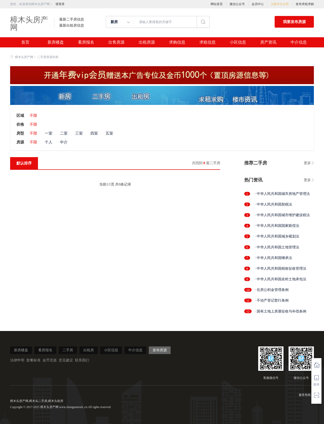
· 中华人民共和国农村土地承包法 (280, 279)
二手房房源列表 (47, 57)
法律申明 (17, 360)
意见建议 (66, 360)
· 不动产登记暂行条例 (272, 300)
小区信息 (238, 42)
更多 (307, 163)
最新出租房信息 (71, 25)
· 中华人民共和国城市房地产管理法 (282, 194)
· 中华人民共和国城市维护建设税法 (282, 215)
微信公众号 (237, 4)
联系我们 (82, 360)
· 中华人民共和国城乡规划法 (277, 236)
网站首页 (217, 4)
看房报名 (86, 42)
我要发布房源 (294, 22)
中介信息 (299, 42)
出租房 (88, 350)
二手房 (68, 350)
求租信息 (207, 42)
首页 (25, 42)
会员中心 (258, 4)
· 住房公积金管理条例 (272, 290)
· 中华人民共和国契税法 (273, 204)
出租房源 (147, 42)
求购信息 (177, 42)
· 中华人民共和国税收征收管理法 (280, 268)
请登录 (60, 4)
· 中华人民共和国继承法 (273, 258)
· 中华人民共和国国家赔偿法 (277, 226)
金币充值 (50, 360)
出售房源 (116, 42)
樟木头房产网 (29, 23)
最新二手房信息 (71, 19)
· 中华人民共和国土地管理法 (277, 247)
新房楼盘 (55, 42)
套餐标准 (33, 360)
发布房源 (160, 350)
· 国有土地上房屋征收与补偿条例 (280, 311)
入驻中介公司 (280, 4)
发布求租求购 (305, 4)
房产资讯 (268, 42)
